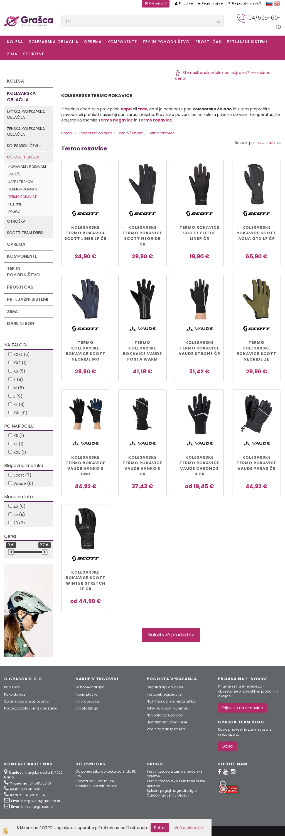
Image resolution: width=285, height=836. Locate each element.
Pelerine (15, 204)
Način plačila (86, 694)
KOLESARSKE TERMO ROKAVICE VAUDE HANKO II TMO (85, 466)
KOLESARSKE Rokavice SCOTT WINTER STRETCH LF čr (85, 580)
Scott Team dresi (25, 232)
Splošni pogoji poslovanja (26, 701)
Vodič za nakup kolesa (166, 729)
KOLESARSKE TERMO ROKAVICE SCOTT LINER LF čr (85, 233)
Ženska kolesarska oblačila (26, 131)
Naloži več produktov (171, 635)
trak (142, 109)
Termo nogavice (23, 189)
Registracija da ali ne (165, 687)
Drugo (14, 211)
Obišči (227, 746)
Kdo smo (11, 687)
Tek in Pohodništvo (166, 41)
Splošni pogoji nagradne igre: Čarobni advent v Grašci (172, 793)
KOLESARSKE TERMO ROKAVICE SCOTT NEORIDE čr (142, 236)
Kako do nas (15, 694)
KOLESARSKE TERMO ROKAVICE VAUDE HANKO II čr (142, 466)
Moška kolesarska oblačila (26, 114)
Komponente (122, 41)
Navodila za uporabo (165, 715)
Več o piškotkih (189, 827)
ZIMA (12, 54)
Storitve (33, 54)
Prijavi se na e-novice (242, 708)
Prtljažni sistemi (247, 41)
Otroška (16, 221)
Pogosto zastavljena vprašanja (31, 708)
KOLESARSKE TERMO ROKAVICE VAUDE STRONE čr (199, 348)
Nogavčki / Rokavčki (27, 166)
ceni (259, 142)
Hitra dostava (87, 701)
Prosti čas (208, 41)
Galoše (14, 174)
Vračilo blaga (87, 708)
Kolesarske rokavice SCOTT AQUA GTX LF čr (256, 233)
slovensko (269, 3)
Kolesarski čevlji (24, 145)
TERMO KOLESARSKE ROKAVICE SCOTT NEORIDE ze (256, 351)
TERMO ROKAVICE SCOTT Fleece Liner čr (199, 233)
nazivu (273, 142)
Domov (67, 133)
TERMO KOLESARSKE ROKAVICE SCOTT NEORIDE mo (85, 351)
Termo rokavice (22, 196)
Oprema (93, 41)
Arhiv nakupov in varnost (168, 708)
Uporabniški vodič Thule (167, 722)
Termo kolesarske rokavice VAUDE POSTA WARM (142, 351)
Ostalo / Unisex (23, 157)
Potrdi (159, 827)
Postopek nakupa (90, 687)
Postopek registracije (164, 694)
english (277, 3)
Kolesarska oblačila (53, 41)
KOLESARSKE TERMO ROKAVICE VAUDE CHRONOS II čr (199, 466)
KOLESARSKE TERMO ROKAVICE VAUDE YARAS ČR (256, 463)
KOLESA (15, 41)
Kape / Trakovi (20, 181)
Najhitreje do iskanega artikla (171, 701)
